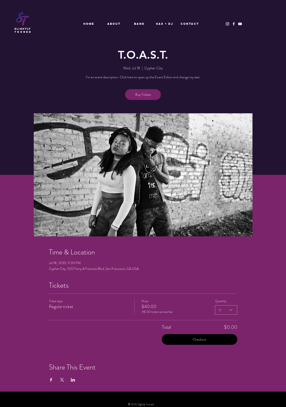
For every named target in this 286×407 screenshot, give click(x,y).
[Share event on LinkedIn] (73, 380)
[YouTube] (240, 24)
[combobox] (226, 310)
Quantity (220, 301)
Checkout (199, 339)
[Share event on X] (62, 380)
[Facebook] (233, 24)
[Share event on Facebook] (51, 380)
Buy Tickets (143, 94)
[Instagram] (227, 24)
